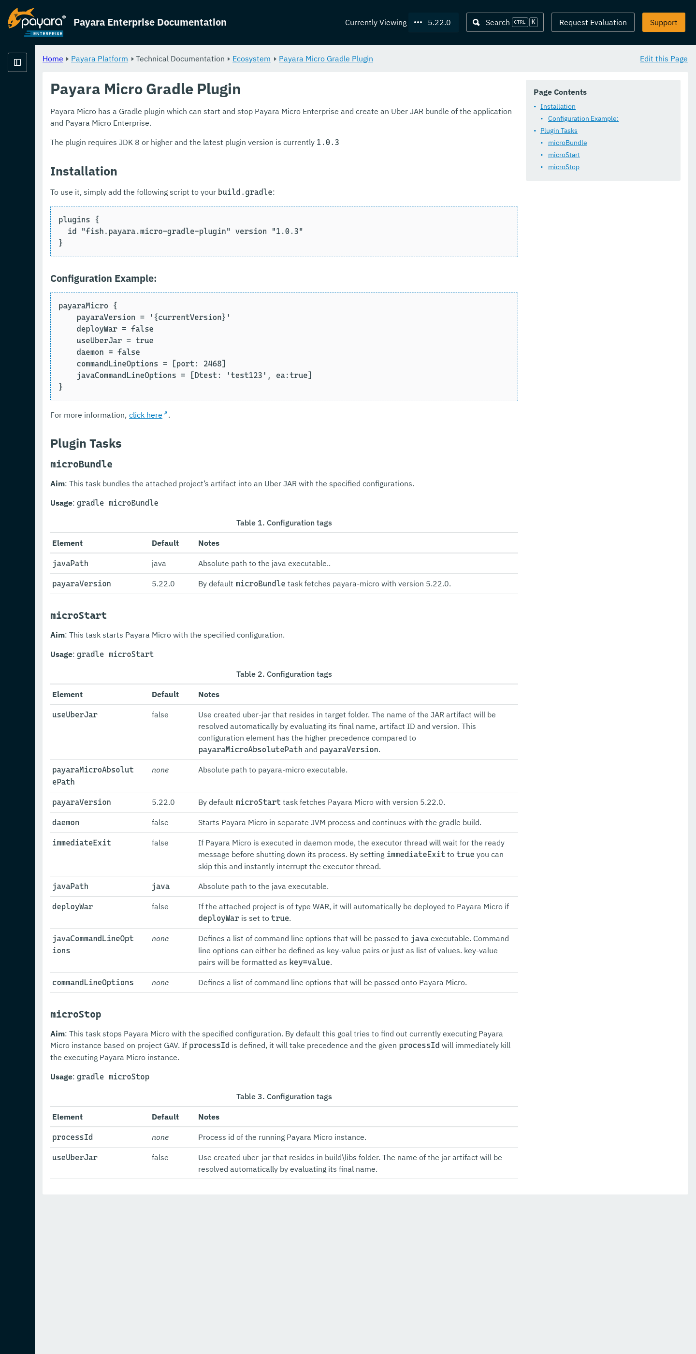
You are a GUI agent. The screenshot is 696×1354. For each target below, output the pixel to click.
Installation (558, 106)
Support (664, 22)
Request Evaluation (593, 22)
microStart (564, 154)
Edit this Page (664, 58)
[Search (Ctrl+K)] (505, 22)
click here (266, 415)
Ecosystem (372, 58)
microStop (564, 166)
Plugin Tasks (559, 130)
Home (173, 58)
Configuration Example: (583, 118)
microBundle (567, 142)
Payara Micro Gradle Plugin (446, 58)
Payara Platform (36, 97)
